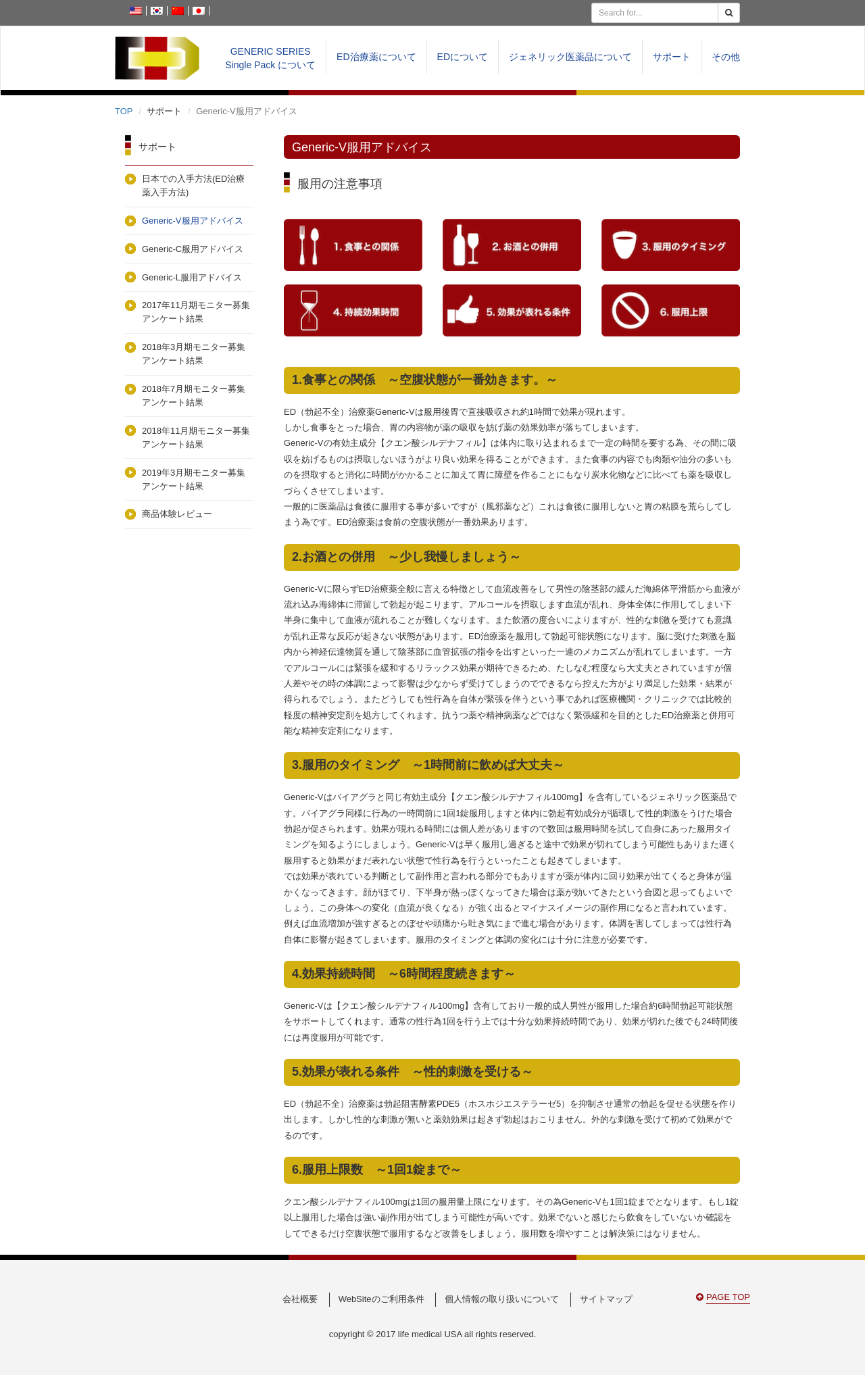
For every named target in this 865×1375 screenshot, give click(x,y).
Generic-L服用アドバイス (192, 277)
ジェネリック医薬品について (570, 56)
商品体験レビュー (177, 514)
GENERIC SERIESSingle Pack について (270, 58)
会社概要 (300, 1299)
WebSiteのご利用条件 (381, 1299)
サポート (672, 56)
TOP (124, 111)
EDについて (462, 56)
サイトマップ (606, 1299)
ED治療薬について (376, 56)
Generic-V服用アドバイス (192, 221)
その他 (726, 56)
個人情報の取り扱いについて (502, 1299)
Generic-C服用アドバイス (192, 249)
